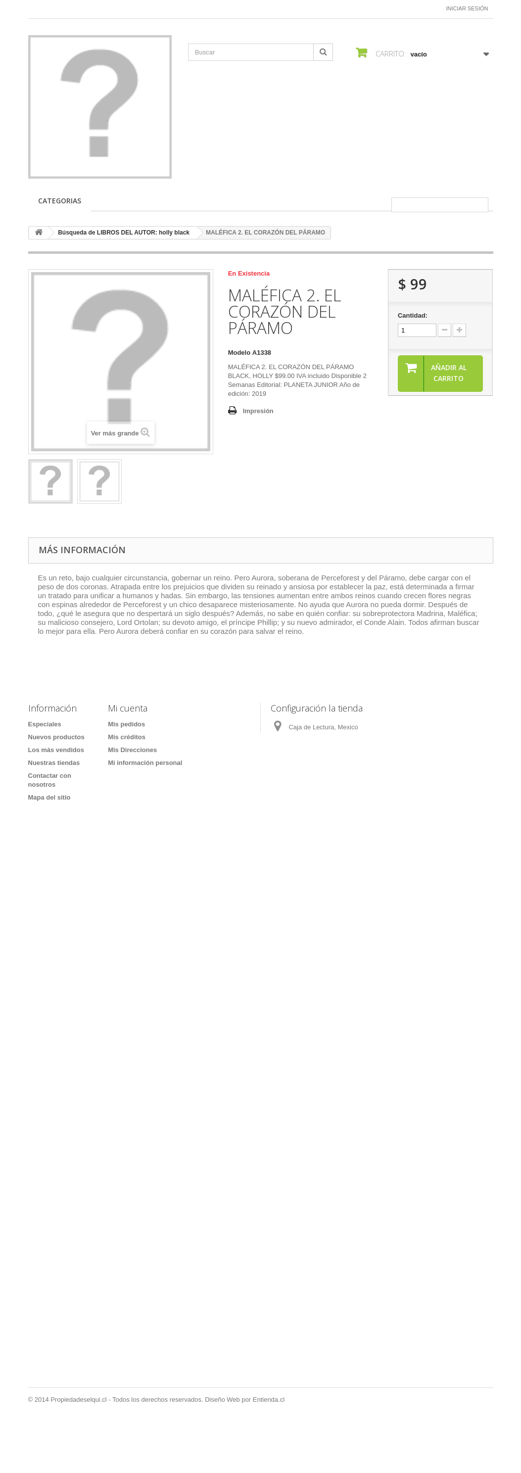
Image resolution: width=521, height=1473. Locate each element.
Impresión (258, 411)
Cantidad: (412, 315)
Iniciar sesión (467, 8)
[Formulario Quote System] (260, 1115)
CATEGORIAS (59, 200)
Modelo (239, 352)
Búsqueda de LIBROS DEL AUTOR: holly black (123, 232)
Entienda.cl (268, 1446)
